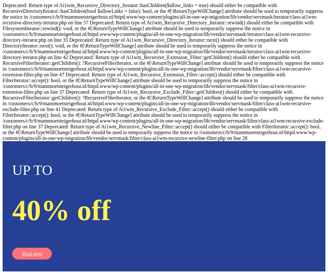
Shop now (32, 253)
